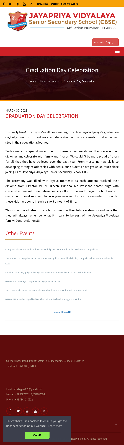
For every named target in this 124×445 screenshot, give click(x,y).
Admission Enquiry (105, 42)
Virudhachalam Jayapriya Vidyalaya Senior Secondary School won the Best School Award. (48, 272)
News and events (50, 81)
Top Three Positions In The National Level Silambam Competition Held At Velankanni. (46, 290)
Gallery (55, 4)
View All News (62, 312)
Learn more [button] (55, 425)
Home (32, 81)
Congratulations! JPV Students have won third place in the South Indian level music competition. (51, 249)
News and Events (69, 4)
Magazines (42, 4)
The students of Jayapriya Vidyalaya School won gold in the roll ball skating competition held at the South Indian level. (59, 261)
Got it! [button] (37, 435)
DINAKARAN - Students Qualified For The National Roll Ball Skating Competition (43, 299)
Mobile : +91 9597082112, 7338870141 (26, 394)
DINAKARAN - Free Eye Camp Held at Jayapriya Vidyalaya (32, 281)
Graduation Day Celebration (79, 81)
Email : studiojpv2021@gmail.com (24, 389)
